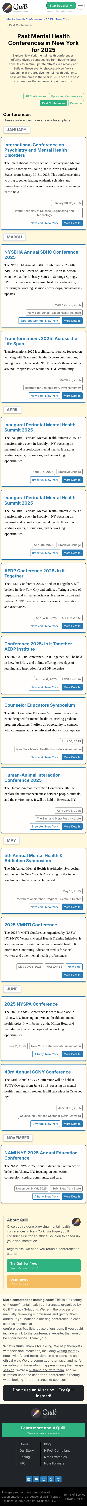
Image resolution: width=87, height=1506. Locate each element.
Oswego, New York (45, 1123)
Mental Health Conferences (24, 19)
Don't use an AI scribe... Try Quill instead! (43, 1393)
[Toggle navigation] (81, 6)
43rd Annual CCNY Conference (37, 1071)
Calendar (76, 103)
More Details (72, 223)
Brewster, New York (45, 826)
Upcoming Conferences (66, 96)
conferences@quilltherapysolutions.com (33, 1328)
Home (24, 1444)
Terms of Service (74, 1494)
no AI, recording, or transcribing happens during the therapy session (43, 1365)
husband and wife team (46, 1370)
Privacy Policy (74, 1498)
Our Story (27, 1450)
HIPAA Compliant (57, 1450)
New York (62, 19)
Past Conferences (53, 103)
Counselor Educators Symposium (39, 705)
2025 (49, 19)
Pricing (25, 1457)
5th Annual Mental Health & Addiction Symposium (33, 858)
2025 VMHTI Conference (30, 924)
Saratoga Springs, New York (39, 320)
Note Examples (55, 1457)
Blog (47, 1444)
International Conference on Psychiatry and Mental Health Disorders (35, 150)
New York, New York (44, 223)
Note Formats (54, 1463)
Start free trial (61, 5)
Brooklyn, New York (45, 479)
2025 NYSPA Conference (31, 1004)
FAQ (22, 1463)
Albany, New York (46, 1054)
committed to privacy (49, 1360)
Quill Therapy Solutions (20, 1309)
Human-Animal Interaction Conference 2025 (32, 777)
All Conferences (35, 96)
